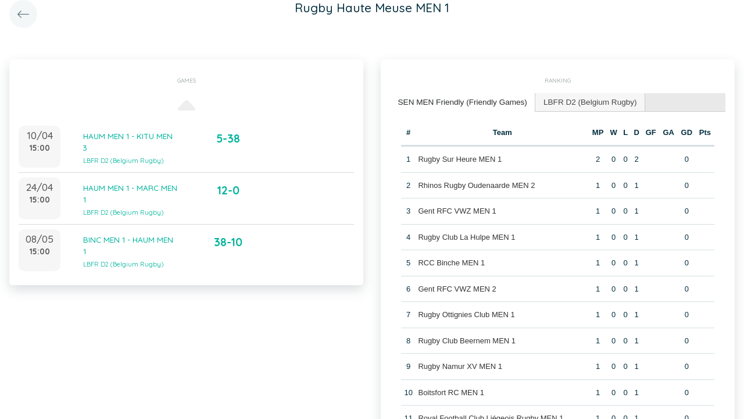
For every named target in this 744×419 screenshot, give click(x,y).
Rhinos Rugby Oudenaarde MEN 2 (476, 184)
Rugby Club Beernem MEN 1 (467, 339)
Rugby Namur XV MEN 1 (460, 365)
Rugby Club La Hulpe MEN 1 (466, 236)
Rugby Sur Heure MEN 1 (460, 158)
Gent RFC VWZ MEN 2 (457, 287)
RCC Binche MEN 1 (451, 261)
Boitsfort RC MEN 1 (451, 391)
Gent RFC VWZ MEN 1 (457, 209)
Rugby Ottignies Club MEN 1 (466, 313)
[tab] (460, 102)
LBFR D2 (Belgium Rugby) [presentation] (582, 101)
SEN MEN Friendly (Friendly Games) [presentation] (459, 101)
